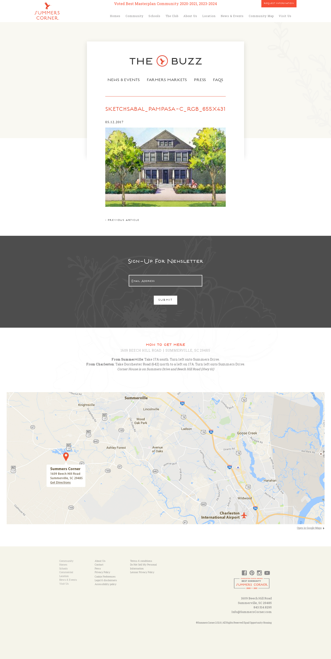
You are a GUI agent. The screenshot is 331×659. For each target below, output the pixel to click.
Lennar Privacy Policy (142, 572)
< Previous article (122, 220)
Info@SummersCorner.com (251, 612)
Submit (165, 300)
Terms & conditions (141, 561)
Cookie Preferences (105, 576)
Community (134, 16)
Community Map (261, 16)
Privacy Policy (102, 572)
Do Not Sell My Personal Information (143, 566)
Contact (99, 564)
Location (209, 16)
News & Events (232, 16)
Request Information (279, 3)
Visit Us (285, 16)
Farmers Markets (167, 80)
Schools (154, 16)
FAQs (218, 80)
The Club (172, 16)
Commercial (66, 572)
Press (200, 80)
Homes (115, 16)
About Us (190, 16)
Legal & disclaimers (106, 580)
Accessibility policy (105, 584)
